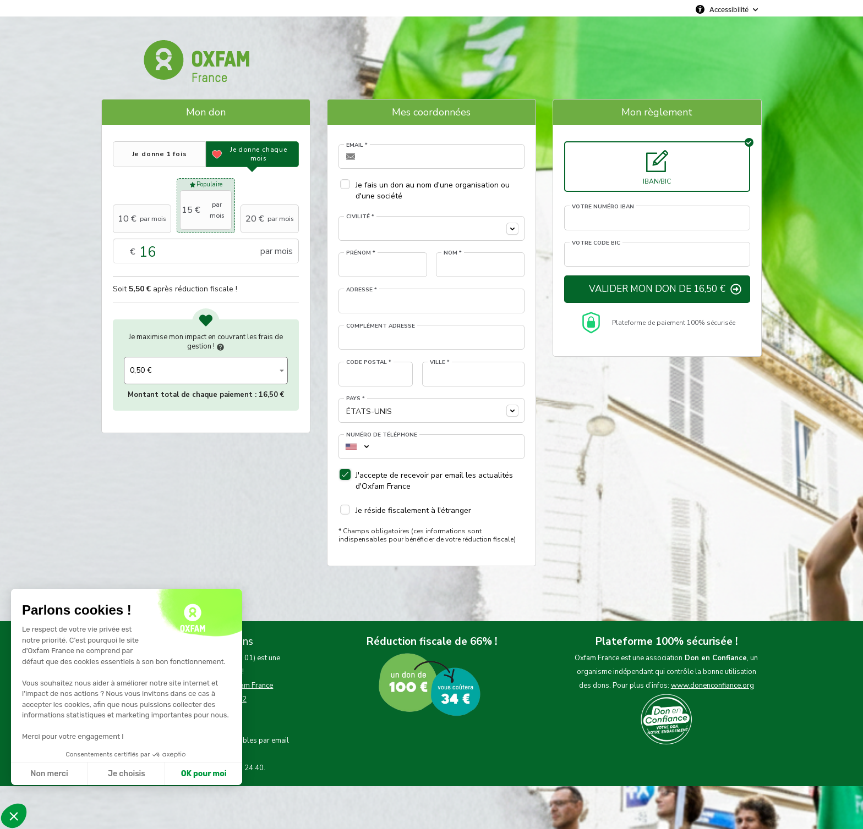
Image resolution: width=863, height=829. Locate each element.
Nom (453, 253)
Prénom (360, 253)
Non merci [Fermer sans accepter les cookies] (49, 773)
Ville (440, 362)
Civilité (360, 216)
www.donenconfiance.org (712, 685)
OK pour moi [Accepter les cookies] (204, 773)
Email (357, 145)
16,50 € (271, 395)
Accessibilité (729, 9)
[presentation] (159, 154)
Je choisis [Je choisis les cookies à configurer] (126, 773)
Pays (355, 398)
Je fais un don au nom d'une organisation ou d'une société (433, 190)
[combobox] (431, 228)
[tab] (159, 154)
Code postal (368, 362)
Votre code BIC (596, 243)
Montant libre (205, 251)
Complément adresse (380, 326)
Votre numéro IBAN (603, 206)
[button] (14, 816)
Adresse (361, 289)
